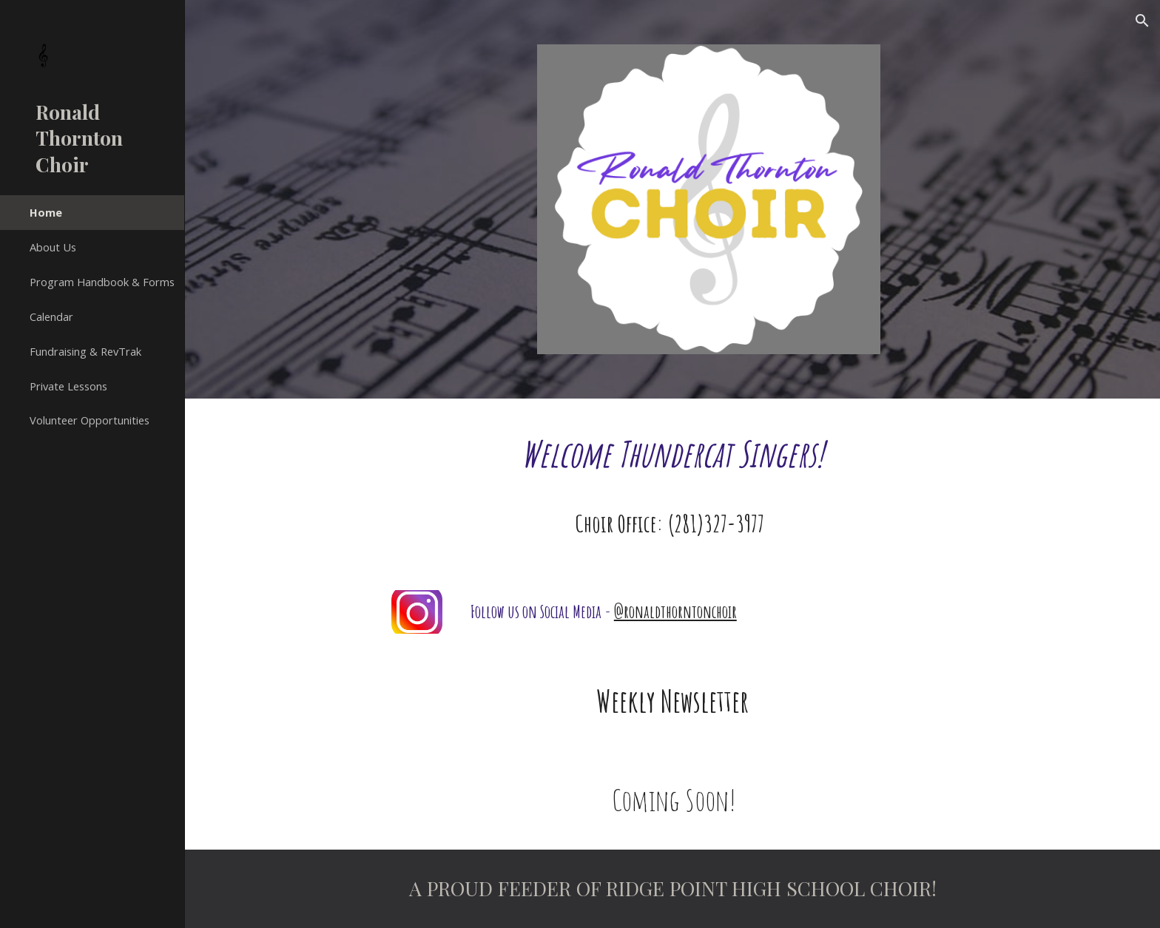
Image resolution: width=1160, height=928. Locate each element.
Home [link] (46, 212)
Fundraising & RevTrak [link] (85, 351)
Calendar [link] (51, 316)
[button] (1142, 20)
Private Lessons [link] (68, 386)
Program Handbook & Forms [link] (102, 281)
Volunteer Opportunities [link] (89, 420)
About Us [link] (53, 247)
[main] (672, 454)
